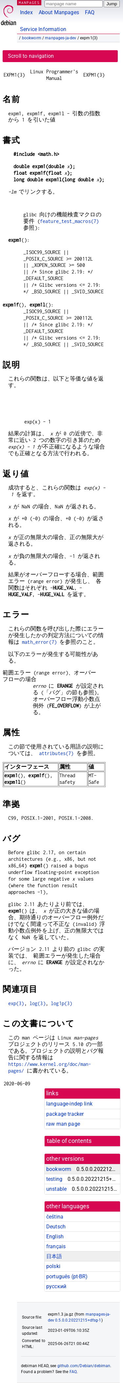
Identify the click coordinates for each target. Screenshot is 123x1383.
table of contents (69, 1141)
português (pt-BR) (67, 1276)
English (55, 1236)
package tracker (65, 1114)
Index (26, 12)
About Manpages (59, 12)
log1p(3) (61, 1003)
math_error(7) (39, 642)
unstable (56, 1189)
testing (54, 1179)
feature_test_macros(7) (69, 221)
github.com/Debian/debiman (84, 1366)
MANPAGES (29, 2)
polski (53, 1266)
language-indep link (69, 1104)
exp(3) (16, 1003)
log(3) (38, 1003)
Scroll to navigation (31, 56)
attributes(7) (56, 753)
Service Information (43, 29)
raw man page (63, 1124)
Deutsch (56, 1226)
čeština (54, 1217)
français (56, 1246)
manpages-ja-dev (60, 38)
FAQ (89, 12)
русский (56, 1286)
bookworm (31, 38)
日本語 (54, 1256)
